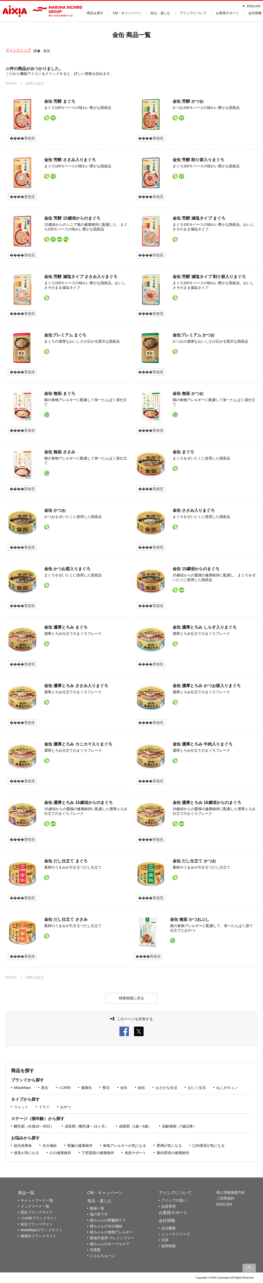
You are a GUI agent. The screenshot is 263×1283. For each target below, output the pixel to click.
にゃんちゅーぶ (102, 1256)
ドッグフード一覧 (35, 1206)
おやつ (65, 1107)
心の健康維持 (60, 1153)
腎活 (106, 1088)
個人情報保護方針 (230, 1192)
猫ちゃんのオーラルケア (109, 1244)
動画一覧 (97, 1208)
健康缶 (86, 1088)
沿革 (164, 1240)
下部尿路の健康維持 (98, 1153)
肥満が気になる (169, 1145)
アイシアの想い (173, 1200)
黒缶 (44, 1088)
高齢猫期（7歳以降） (179, 1126)
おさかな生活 (166, 1088)
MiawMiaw (22, 1088)
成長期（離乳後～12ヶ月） (86, 1126)
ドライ (44, 1107)
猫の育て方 (99, 1214)
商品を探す (95, 13)
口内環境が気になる (208, 1145)
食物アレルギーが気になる (124, 1145)
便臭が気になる (26, 1153)
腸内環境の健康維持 (173, 1153)
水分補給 (49, 1145)
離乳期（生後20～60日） (34, 1126)
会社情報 (255, 13)
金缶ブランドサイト (37, 1224)
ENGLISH (253, 6)
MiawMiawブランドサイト (41, 1230)
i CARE (65, 1088)
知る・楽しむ (161, 13)
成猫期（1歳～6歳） (135, 1126)
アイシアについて (193, 13)
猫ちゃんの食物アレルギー (111, 1232)
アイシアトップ (18, 50)
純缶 (141, 1088)
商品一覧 (26, 1193)
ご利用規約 (225, 1198)
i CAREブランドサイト (39, 1218)
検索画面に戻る (131, 998)
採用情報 (168, 1246)
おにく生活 (197, 1088)
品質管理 (168, 1206)
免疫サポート (135, 1153)
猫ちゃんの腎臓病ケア (108, 1220)
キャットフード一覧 (37, 1200)
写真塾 (95, 1250)
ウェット (21, 1107)
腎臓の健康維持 (79, 1145)
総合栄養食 (23, 1145)
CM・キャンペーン (127, 13)
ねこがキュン (227, 1088)
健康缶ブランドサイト (39, 1236)
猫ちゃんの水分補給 (106, 1226)
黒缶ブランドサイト (37, 1212)
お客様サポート (227, 13)
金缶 (123, 1088)
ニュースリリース (175, 1234)
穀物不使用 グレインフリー (112, 1238)
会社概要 (168, 1228)
